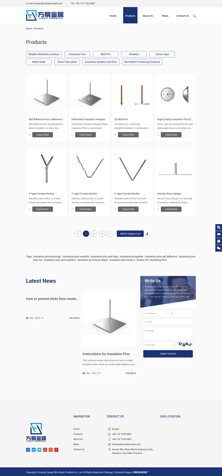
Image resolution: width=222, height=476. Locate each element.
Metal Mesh (38, 61)
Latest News (41, 281)
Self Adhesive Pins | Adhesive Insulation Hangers (47, 119)
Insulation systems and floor (101, 61)
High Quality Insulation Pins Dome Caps (175, 119)
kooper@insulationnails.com (48, 3)
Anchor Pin (142, 259)
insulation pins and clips (105, 256)
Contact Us (182, 15)
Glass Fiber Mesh (67, 61)
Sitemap (108, 472)
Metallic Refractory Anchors (43, 54)
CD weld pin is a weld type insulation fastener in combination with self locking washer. (131, 126)
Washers (134, 54)
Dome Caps (162, 54)
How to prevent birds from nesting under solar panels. (53, 299)
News (165, 15)
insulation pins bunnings (47, 256)
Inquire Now (43, 134)
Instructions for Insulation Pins (106, 354)
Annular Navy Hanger (169, 193)
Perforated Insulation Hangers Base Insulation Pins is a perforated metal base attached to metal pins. (89, 126)
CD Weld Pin (121, 119)
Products (130, 15)
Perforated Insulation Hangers (88, 119)
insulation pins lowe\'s (122, 259)
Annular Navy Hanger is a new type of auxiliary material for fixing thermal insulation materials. (174, 201)
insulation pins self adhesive (161, 256)
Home (113, 15)
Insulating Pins (158, 259)
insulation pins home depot (92, 259)
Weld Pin (106, 54)
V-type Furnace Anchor (41, 193)
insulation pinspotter (132, 256)
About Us (148, 15)
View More (74, 318)
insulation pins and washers (60, 259)
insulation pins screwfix (76, 256)
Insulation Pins (77, 54)
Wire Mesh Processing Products (142, 61)
